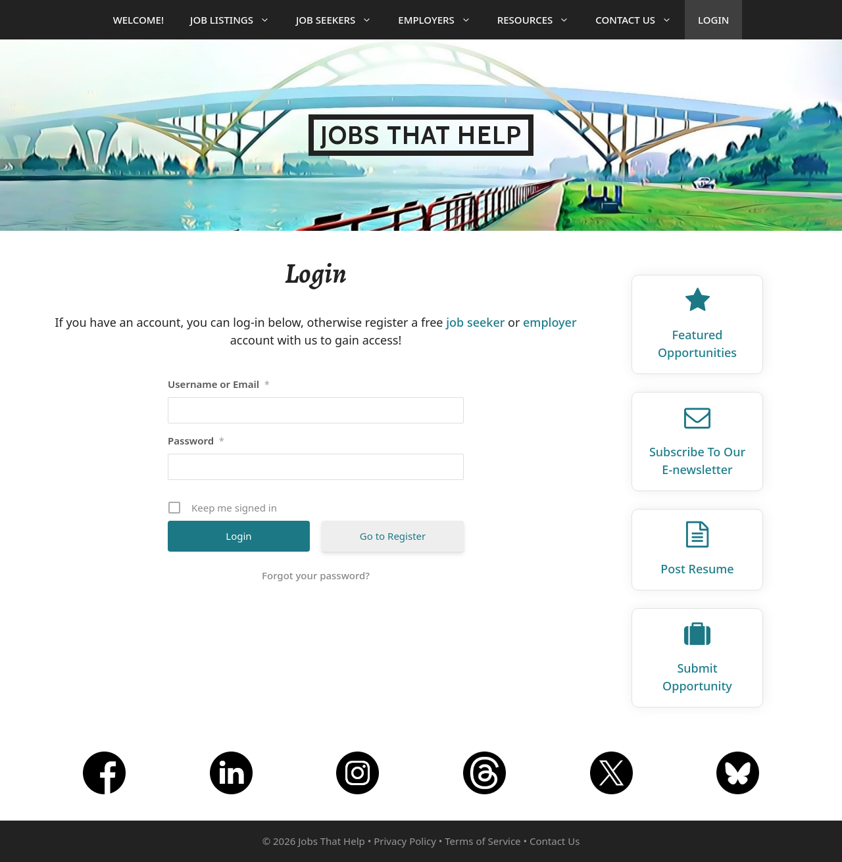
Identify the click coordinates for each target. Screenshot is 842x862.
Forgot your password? (316, 575)
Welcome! (138, 19)
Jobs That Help (421, 135)
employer (550, 322)
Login (713, 19)
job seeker (475, 322)
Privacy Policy (405, 841)
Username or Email (219, 384)
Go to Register (393, 535)
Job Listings (236, 19)
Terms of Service (482, 841)
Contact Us (640, 19)
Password (196, 440)
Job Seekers (340, 19)
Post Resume (696, 569)
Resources (540, 19)
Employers (440, 19)
